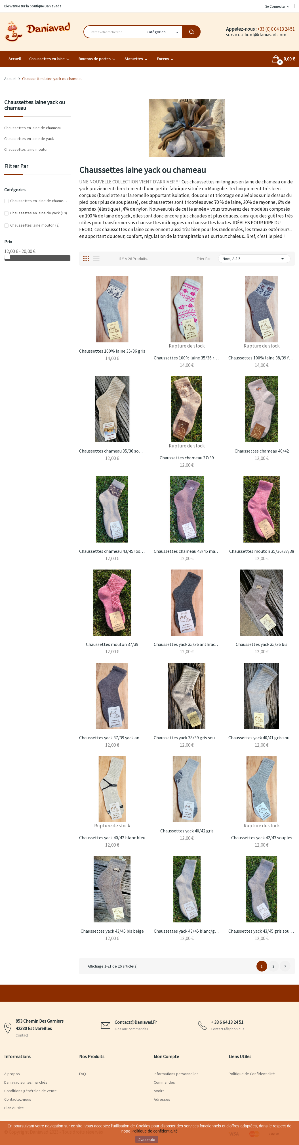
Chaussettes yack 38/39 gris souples (187, 737)
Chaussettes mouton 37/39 (112, 644)
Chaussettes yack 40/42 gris (187, 831)
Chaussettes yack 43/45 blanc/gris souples (187, 931)
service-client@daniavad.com (256, 35)
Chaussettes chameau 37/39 (187, 457)
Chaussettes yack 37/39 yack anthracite (112, 737)
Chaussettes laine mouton (26, 149)
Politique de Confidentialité (252, 1073)
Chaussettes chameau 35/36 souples (112, 451)
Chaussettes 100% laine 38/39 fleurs (261, 358)
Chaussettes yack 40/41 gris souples (261, 737)
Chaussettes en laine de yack (29, 138)
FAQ (82, 1073)
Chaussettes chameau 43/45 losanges (112, 551)
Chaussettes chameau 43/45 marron (187, 551)
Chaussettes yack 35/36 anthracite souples (187, 644)
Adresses (162, 1099)
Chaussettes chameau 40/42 (262, 451)
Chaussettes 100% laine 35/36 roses (187, 358)
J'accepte (146, 1139)
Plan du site (14, 1107)
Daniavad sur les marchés (25, 1082)
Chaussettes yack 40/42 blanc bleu (112, 837)
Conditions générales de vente (30, 1090)
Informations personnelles (176, 1073)
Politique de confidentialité (155, 1131)
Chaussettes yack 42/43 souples (261, 837)
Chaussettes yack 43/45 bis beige (112, 931)
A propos (12, 1073)
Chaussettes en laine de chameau (32, 127)
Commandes (164, 1082)
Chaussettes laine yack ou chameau (34, 105)
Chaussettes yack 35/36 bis (261, 644)
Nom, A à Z (254, 258)
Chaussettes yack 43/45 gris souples (261, 931)
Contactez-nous (17, 1099)
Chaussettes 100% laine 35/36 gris (112, 351)
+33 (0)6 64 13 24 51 (276, 29)
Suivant (285, 966)
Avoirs (159, 1090)
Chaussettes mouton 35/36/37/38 (261, 551)
